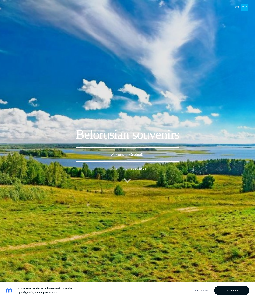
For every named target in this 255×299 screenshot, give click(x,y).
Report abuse (201, 290)
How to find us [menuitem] (134, 168)
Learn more (232, 290)
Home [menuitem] (113, 168)
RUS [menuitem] (236, 7)
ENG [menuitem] (244, 7)
